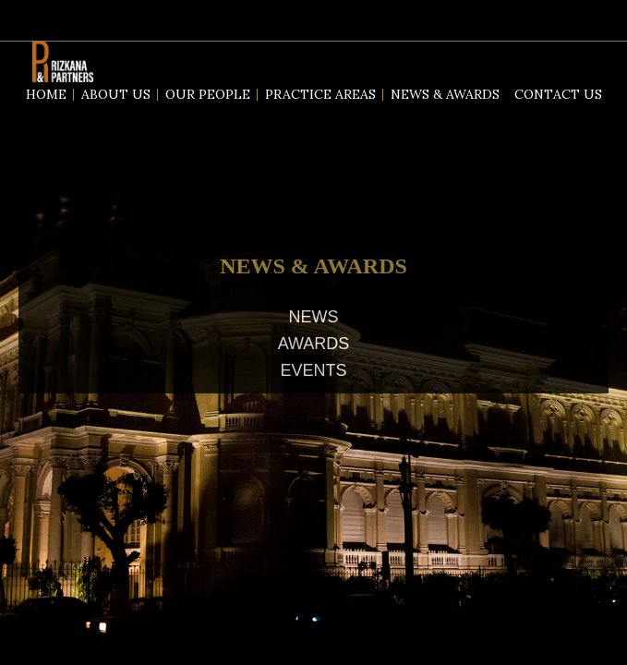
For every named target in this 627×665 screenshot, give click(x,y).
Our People (207, 94)
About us (116, 94)
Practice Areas (320, 94)
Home (46, 94)
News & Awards (445, 94)
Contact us (558, 94)
